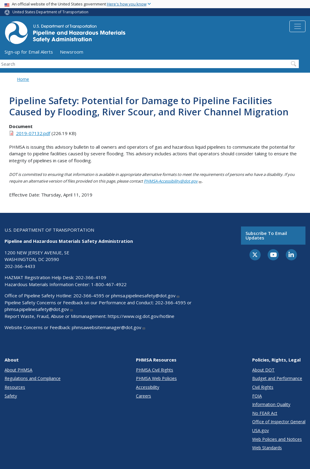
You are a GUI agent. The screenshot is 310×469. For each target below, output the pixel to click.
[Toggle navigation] (297, 26)
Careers (143, 396)
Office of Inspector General (278, 421)
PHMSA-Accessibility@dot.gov (173, 181)
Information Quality (271, 404)
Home (23, 79)
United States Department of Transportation (50, 12)
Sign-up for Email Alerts (29, 52)
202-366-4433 (20, 266)
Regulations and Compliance (33, 378)
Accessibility (147, 387)
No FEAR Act (264, 413)
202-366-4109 (90, 277)
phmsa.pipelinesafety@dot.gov (145, 295)
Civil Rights (262, 387)
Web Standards (267, 448)
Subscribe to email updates (266, 235)
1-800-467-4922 (109, 284)
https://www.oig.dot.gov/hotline (141, 316)
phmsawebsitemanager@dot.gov (109, 327)
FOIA (257, 396)
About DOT (263, 370)
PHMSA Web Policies (156, 378)
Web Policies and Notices (277, 439)
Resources (15, 387)
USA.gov (260, 430)
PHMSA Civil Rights (154, 370)
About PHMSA (18, 370)
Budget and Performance (277, 378)
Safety (11, 396)
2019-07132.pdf (33, 133)
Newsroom (71, 52)
